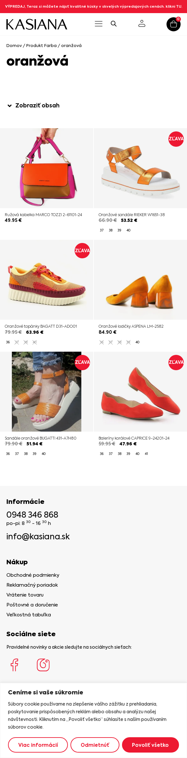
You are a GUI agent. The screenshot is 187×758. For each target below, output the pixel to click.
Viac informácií (38, 745)
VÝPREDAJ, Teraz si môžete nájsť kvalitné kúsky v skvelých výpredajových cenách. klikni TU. (93, 6)
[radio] (101, 230)
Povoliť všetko (150, 745)
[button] (98, 24)
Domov (14, 45)
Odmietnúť (95, 745)
